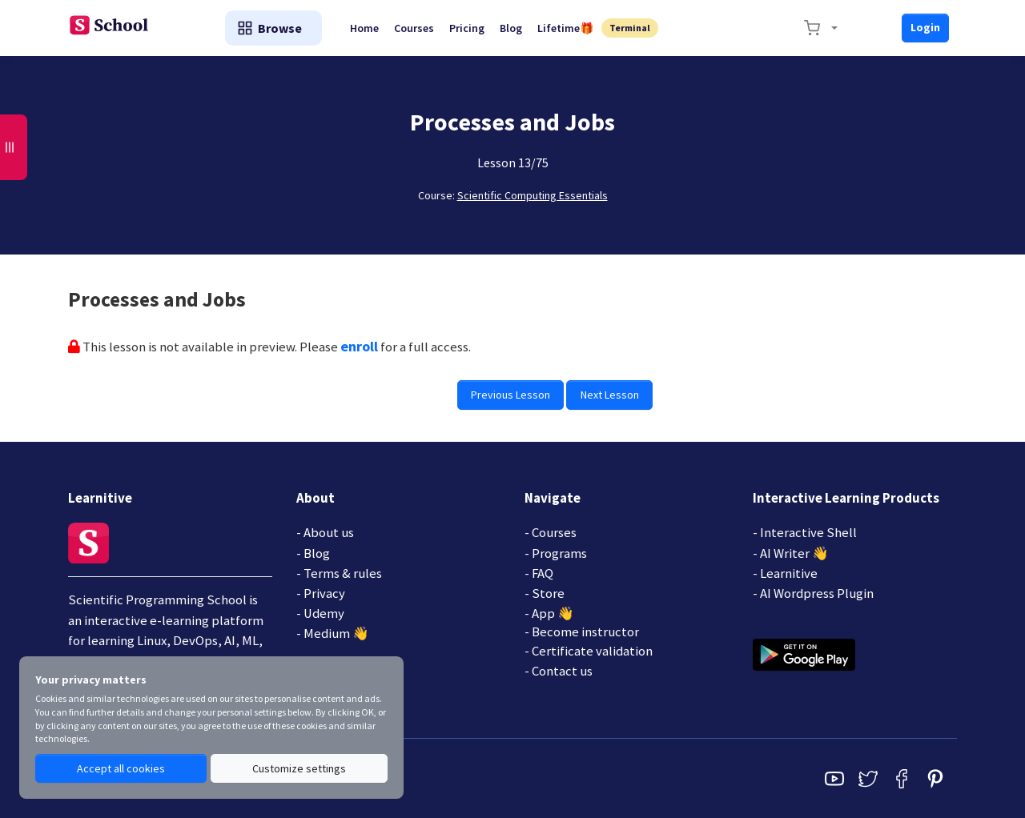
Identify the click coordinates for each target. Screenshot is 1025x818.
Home (367, 28)
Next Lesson (610, 394)
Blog (516, 28)
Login (925, 27)
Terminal (636, 28)
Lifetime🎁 (572, 28)
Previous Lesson (511, 394)
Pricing (471, 28)
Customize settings (299, 768)
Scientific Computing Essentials (532, 195)
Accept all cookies (121, 768)
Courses (418, 28)
